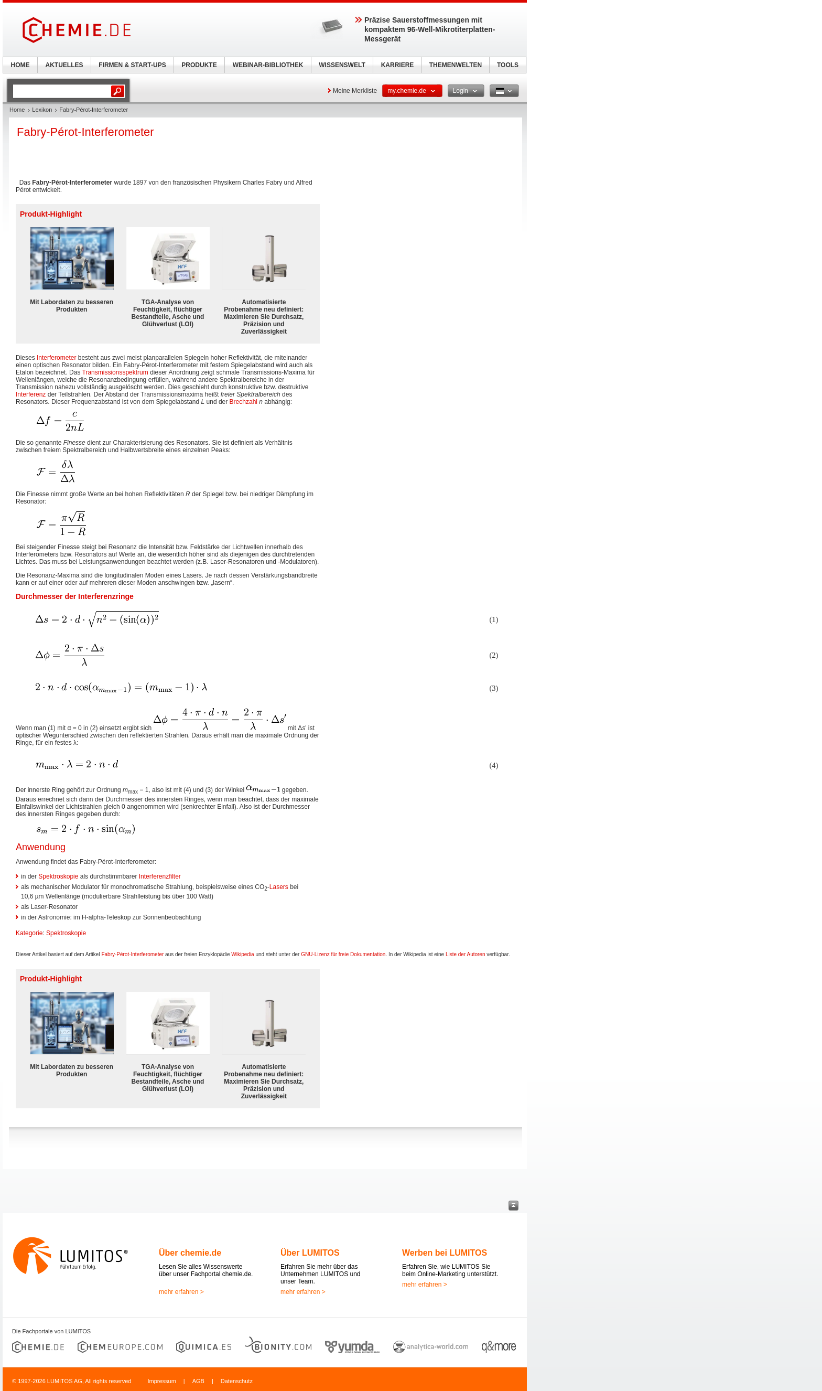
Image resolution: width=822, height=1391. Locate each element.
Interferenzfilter (160, 876)
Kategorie (29, 933)
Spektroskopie (58, 876)
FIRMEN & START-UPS (132, 65)
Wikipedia (242, 954)
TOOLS (507, 65)
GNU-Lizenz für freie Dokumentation (343, 954)
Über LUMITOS (310, 1252)
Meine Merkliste (355, 90)
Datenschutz (237, 1381)
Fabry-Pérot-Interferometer (132, 954)
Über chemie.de (190, 1252)
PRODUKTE (199, 65)
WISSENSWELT (342, 65)
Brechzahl (243, 401)
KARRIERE (397, 65)
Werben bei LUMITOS (444, 1252)
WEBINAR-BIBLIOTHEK (268, 65)
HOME (20, 65)
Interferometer (56, 357)
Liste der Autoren (465, 954)
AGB (198, 1381)
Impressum (161, 1381)
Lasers (278, 887)
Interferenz (31, 394)
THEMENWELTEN (455, 65)
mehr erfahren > (181, 1292)
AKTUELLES (64, 65)
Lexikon (42, 109)
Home (17, 109)
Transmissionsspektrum (115, 372)
